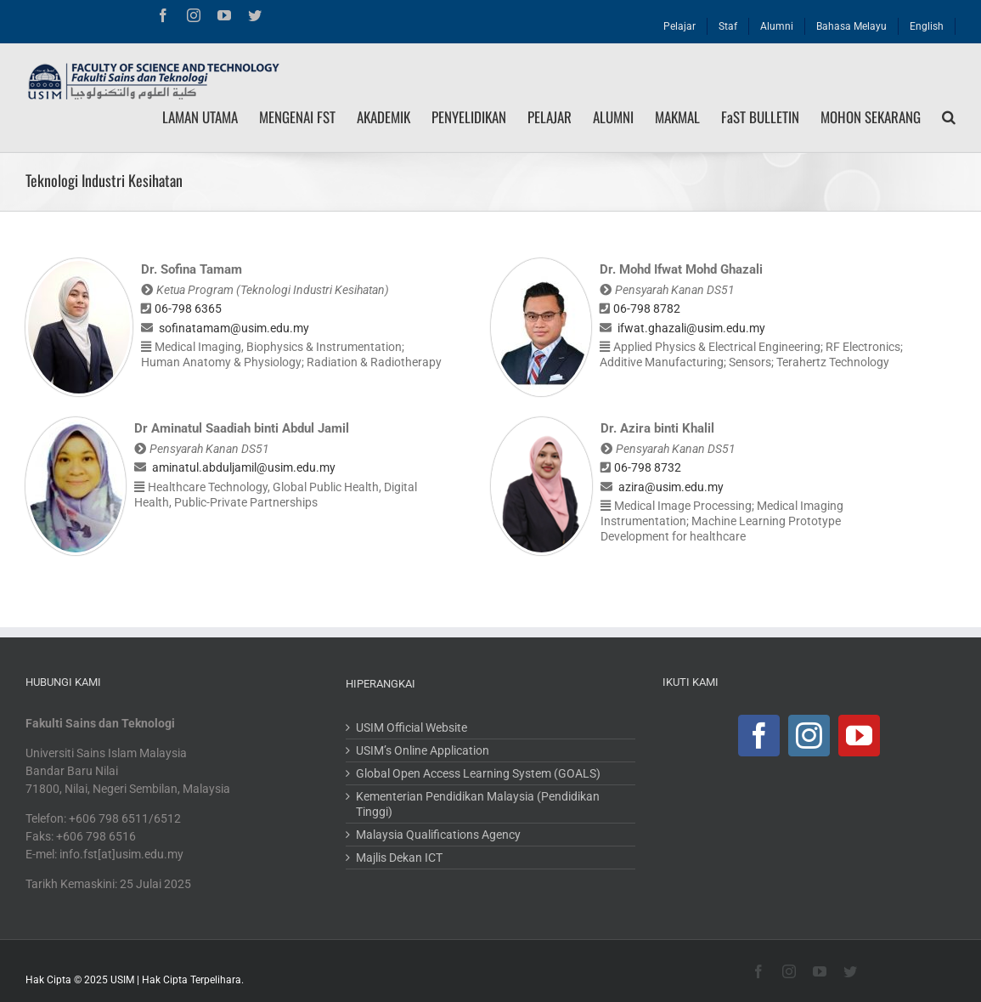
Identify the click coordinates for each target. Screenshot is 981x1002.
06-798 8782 (646, 308)
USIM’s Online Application (422, 750)
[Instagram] (809, 735)
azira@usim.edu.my (671, 487)
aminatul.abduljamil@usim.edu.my (243, 467)
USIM (122, 980)
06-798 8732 (647, 467)
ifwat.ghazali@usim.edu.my (691, 328)
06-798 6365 (188, 308)
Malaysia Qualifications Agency (438, 834)
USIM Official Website (411, 727)
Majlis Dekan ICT (399, 857)
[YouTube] (859, 735)
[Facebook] (759, 735)
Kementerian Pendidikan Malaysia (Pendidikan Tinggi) (478, 804)
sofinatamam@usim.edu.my (234, 328)
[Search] (949, 117)
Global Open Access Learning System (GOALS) (478, 773)
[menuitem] (680, 22)
